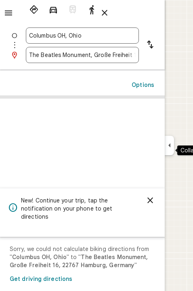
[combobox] (82, 35)
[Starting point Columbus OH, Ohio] (82, 35)
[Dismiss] (150, 200)
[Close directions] (104, 13)
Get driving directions (41, 279)
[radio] (34, 10)
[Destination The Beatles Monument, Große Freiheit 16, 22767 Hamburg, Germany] (82, 55)
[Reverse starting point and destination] (150, 45)
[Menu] (8, 13)
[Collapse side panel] (169, 145)
